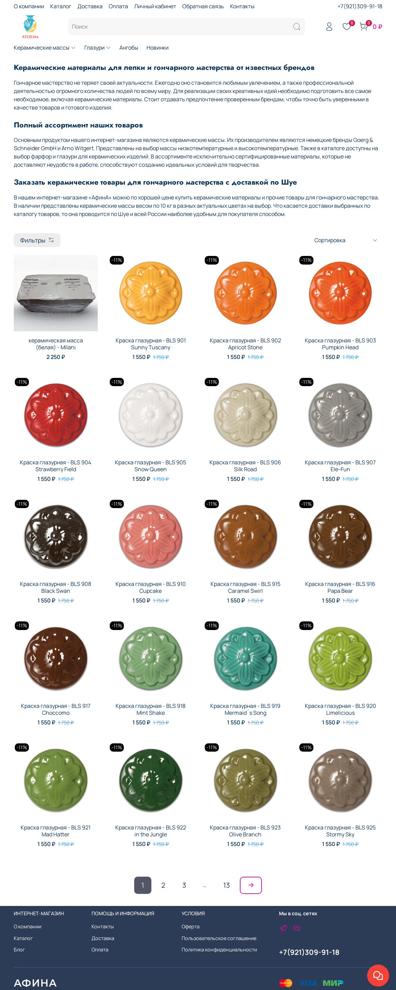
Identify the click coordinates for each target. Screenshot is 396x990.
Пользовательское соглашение (219, 938)
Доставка (90, 6)
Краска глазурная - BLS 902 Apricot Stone (245, 344)
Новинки (158, 47)
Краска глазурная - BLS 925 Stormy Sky (340, 831)
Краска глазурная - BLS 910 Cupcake (151, 587)
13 (226, 885)
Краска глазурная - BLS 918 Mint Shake (150, 709)
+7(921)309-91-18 (360, 6)
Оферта (191, 926)
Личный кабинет (155, 6)
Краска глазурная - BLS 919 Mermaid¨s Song (245, 709)
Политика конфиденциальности (219, 949)
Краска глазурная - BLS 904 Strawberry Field (55, 465)
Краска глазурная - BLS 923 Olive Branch (245, 831)
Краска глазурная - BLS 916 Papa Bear (340, 587)
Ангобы (128, 47)
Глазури (97, 47)
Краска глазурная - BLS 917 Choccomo (55, 709)
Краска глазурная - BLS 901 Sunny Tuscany (151, 344)
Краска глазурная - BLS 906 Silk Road (245, 465)
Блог (19, 949)
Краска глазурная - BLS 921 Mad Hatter (55, 831)
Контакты (242, 6)
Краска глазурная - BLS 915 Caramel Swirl (245, 587)
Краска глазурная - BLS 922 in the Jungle (150, 831)
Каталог (60, 6)
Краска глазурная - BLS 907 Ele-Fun (340, 465)
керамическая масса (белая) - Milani (56, 344)
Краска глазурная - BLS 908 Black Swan (55, 587)
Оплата (118, 6)
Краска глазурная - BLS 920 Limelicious (340, 709)
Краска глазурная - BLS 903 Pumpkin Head (340, 344)
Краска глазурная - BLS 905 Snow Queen (150, 465)
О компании (29, 6)
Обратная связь (203, 6)
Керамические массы (45, 47)
